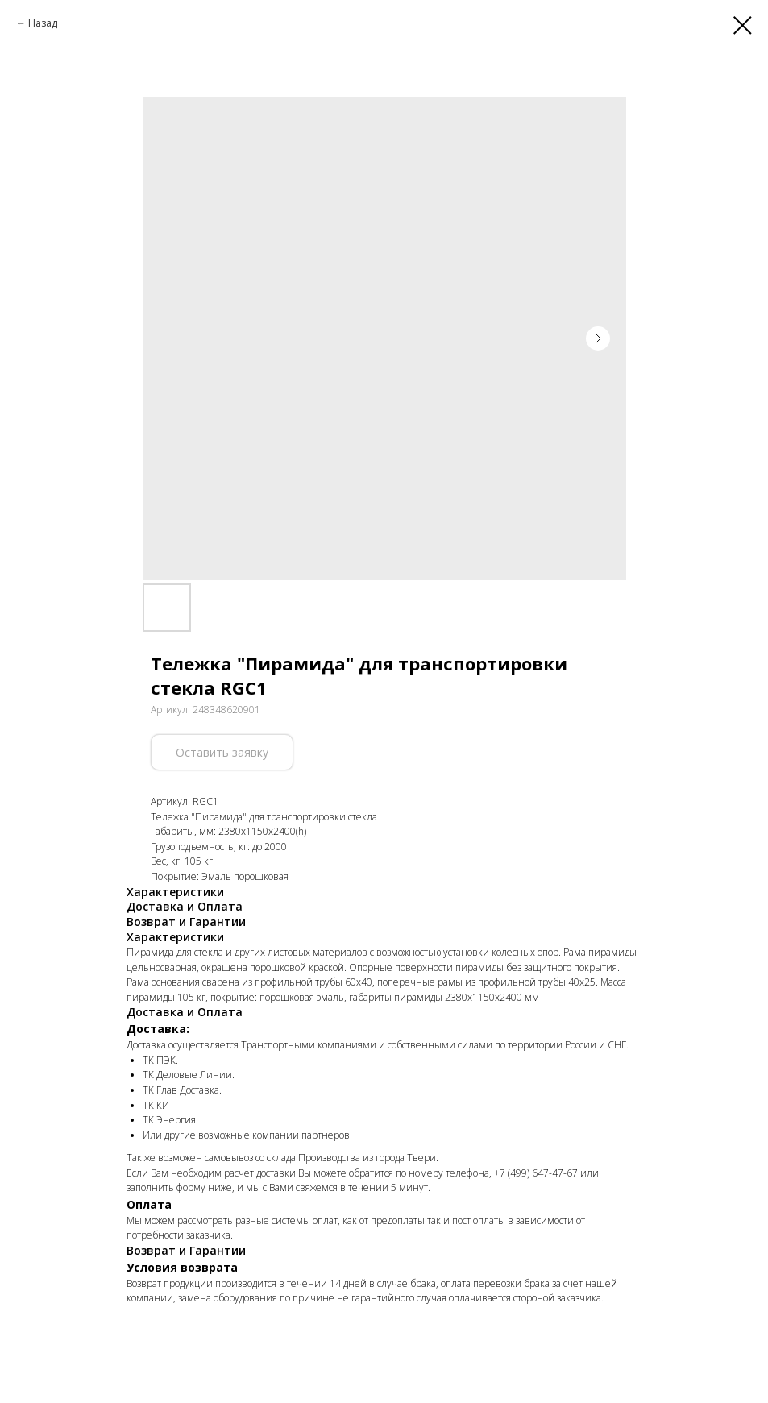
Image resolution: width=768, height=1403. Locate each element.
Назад (42, 23)
